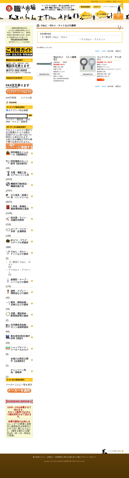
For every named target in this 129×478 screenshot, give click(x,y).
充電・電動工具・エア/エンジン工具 (20, 173)
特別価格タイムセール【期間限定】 (19, 153)
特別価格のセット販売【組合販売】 (19, 162)
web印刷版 (11, 97)
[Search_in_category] (7, 110)
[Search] (17, 116)
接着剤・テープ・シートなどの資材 (19, 280)
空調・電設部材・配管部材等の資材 (19, 314)
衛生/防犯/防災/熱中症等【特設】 (20, 337)
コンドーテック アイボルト (109, 58)
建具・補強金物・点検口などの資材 (19, 303)
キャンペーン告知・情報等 (18, 371)
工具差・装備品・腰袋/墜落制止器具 (20, 207)
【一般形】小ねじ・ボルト (19, 263)
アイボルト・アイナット (19, 271)
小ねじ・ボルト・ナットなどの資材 (19, 252)
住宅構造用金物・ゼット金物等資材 (19, 326)
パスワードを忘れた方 (109, 6)
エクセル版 (26, 97)
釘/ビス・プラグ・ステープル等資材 (20, 241)
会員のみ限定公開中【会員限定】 (19, 359)
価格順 (97, 51)
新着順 (104, 51)
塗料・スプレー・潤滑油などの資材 (19, 292)
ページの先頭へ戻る (114, 451)
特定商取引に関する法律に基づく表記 (67, 457)
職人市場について (97, 1)
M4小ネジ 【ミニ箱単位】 (64, 58)
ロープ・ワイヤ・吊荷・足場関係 (19, 230)
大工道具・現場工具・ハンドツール (19, 196)
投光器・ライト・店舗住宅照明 (19, 218)
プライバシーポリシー (88, 457)
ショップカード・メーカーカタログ (19, 348)
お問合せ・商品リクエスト (114, 1)
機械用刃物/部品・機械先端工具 (20, 185)
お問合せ (50, 457)
